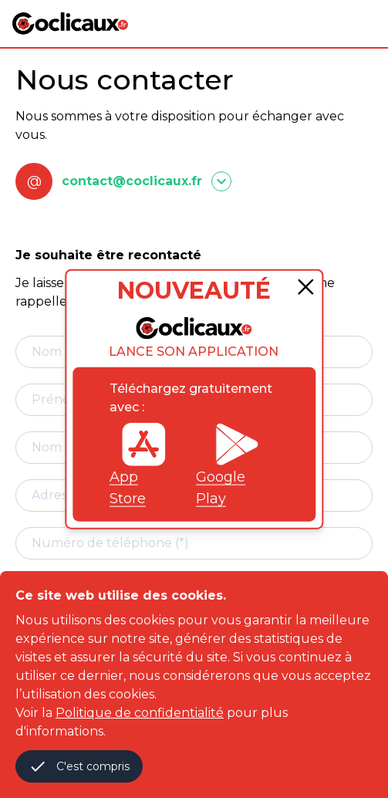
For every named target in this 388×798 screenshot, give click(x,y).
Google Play (227, 464)
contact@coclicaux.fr (132, 181)
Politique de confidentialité (140, 712)
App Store (137, 464)
